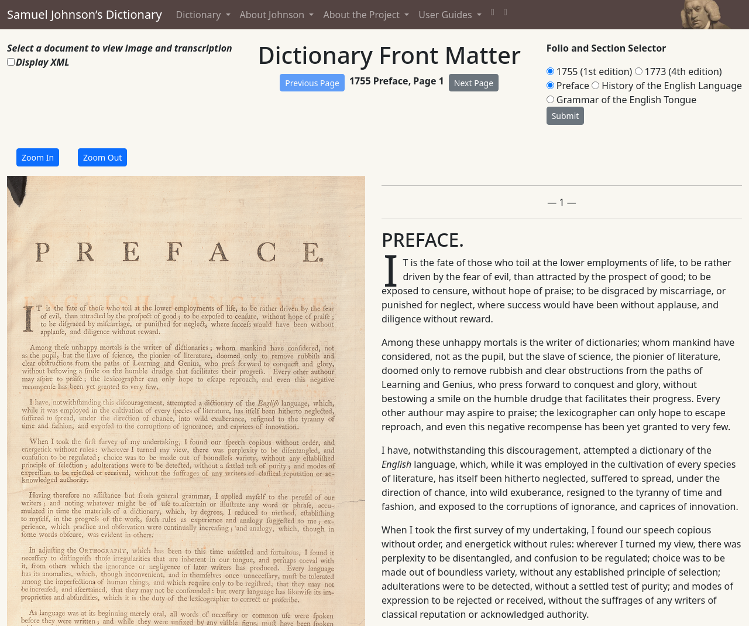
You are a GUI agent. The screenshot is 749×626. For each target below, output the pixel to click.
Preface (572, 85)
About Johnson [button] (273, 14)
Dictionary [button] (200, 14)
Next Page (473, 83)
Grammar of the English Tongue (626, 99)
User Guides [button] (446, 14)
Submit (565, 115)
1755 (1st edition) (594, 71)
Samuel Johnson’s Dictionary (84, 14)
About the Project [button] (362, 14)
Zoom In (38, 157)
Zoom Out (102, 157)
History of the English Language (672, 85)
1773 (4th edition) (683, 71)
